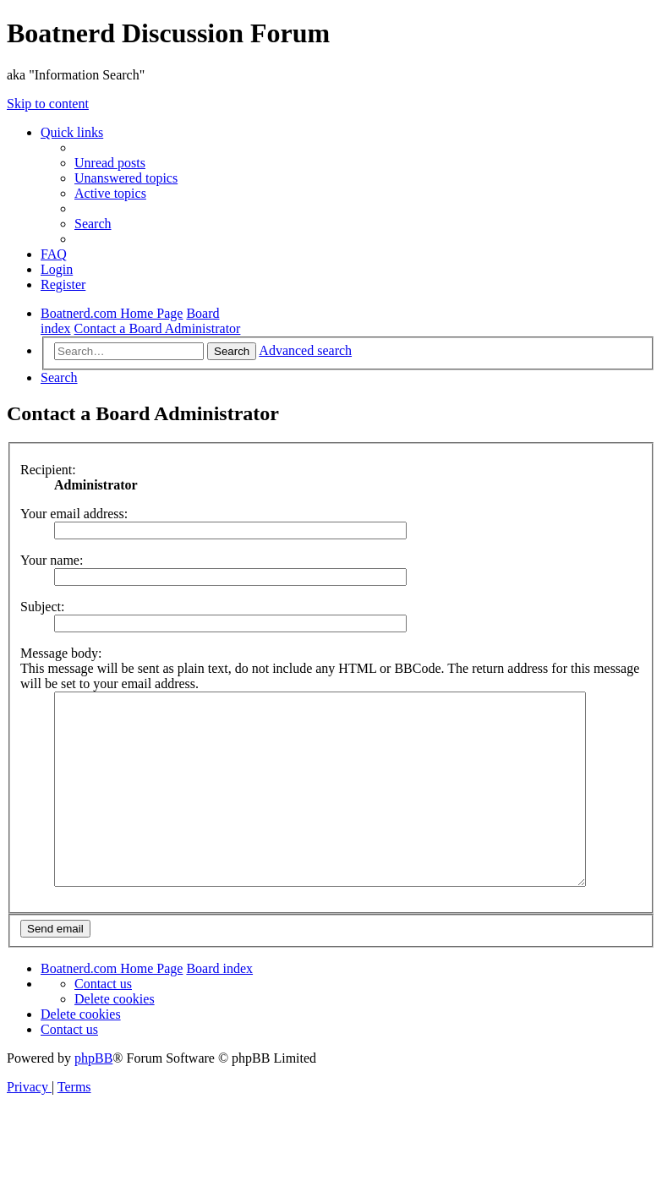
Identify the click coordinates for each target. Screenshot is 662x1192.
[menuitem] (109, 163)
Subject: (42, 606)
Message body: (60, 653)
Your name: (51, 560)
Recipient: (48, 469)
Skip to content (48, 103)
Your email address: (74, 513)
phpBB (93, 1076)
